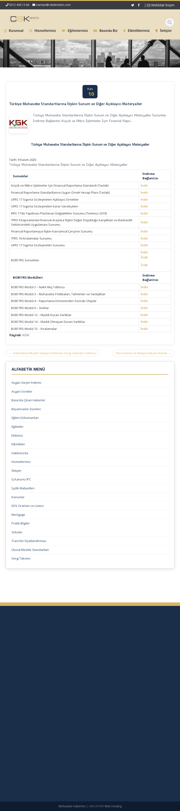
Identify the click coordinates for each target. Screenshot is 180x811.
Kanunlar (18, 497)
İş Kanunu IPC (21, 479)
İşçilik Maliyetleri (22, 488)
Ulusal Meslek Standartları (30, 550)
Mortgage (18, 514)
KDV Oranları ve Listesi (27, 506)
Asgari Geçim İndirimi (26, 382)
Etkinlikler (18, 444)
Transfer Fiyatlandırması (28, 541)
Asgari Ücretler (21, 391)
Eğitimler (17, 426)
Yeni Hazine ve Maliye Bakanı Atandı (143, 353)
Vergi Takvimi (20, 558)
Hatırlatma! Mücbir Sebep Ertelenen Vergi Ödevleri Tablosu (52, 353)
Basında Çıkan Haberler (28, 400)
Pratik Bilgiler (20, 523)
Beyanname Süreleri (26, 409)
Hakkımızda (19, 453)
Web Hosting (113, 806)
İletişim (16, 470)
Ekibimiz (17, 435)
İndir (144, 185)
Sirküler (16, 532)
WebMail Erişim (160, 5)
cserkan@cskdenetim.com (53, 5)
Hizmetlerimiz (21, 462)
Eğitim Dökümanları (25, 418)
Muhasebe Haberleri (72, 806)
